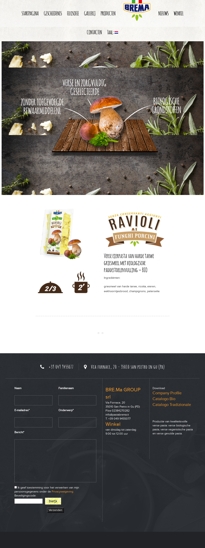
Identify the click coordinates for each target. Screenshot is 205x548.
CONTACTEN (94, 32)
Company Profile (167, 393)
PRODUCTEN (108, 13)
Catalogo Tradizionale (172, 404)
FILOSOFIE (73, 13)
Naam (17, 388)
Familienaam (66, 388)
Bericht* (19, 432)
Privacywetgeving (62, 491)
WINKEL (179, 13)
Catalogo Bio (164, 399)
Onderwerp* (66, 410)
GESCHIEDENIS (53, 13)
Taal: (112, 32)
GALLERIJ (89, 13)
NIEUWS (163, 13)
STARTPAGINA (30, 13)
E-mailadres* (22, 410)
